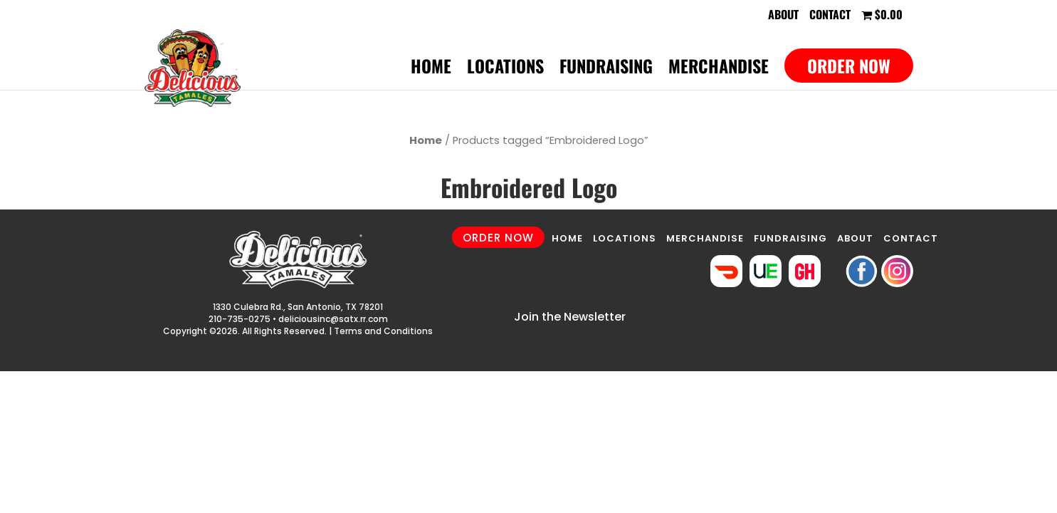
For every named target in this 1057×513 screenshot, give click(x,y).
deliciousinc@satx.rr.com (333, 319)
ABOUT (855, 238)
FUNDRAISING (790, 238)
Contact (830, 16)
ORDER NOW (498, 237)
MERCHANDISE (705, 238)
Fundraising (606, 69)
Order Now (848, 65)
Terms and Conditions (383, 331)
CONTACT (910, 238)
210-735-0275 (239, 319)
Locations (505, 69)
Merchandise (718, 69)
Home (431, 69)
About (783, 16)
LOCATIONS (624, 238)
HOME (567, 238)
